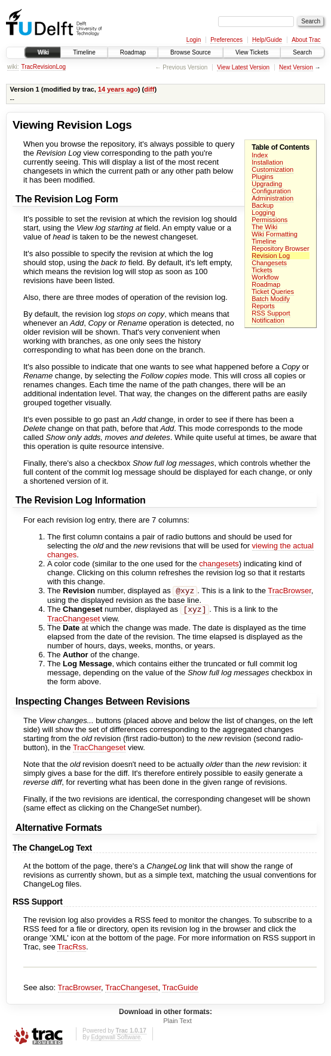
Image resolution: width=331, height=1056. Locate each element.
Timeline (84, 52)
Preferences (226, 40)
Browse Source (190, 52)
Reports (263, 305)
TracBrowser (289, 591)
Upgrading (267, 183)
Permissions (269, 219)
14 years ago (118, 89)
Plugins (262, 176)
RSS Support (271, 313)
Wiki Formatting (275, 234)
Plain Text (177, 1023)
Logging (263, 212)
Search (302, 52)
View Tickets (251, 52)
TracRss (71, 949)
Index (260, 155)
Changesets (269, 262)
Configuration (271, 191)
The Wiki (264, 226)
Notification (268, 320)
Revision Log (271, 255)
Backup (263, 205)
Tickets (262, 270)
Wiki (42, 52)
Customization (272, 169)
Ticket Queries (273, 291)
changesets (219, 563)
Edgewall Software (115, 1039)
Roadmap (133, 52)
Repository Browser (280, 248)
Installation (267, 162)
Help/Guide (267, 40)
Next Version (296, 67)
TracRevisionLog (43, 66)
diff (149, 89)
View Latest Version (243, 67)
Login (193, 40)
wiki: (13, 66)
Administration (272, 198)
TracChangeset (73, 621)
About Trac (306, 40)
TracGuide (180, 989)
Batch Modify (271, 298)
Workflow (265, 277)
